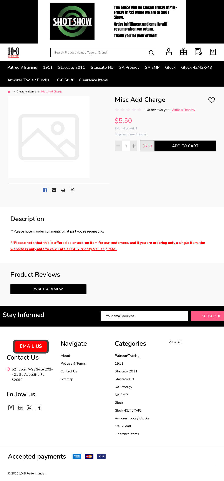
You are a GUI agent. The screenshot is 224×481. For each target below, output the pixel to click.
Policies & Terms (73, 363)
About (65, 355)
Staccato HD (103, 67)
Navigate (74, 343)
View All (175, 342)
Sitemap (67, 379)
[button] (31, 347)
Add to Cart (185, 146)
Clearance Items (94, 80)
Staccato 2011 (73, 67)
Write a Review (183, 109)
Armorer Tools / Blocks (29, 80)
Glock (173, 67)
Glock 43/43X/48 (199, 67)
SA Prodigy (131, 67)
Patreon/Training (23, 67)
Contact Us (69, 371)
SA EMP (155, 67)
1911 (48, 67)
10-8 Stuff (65, 80)
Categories (130, 343)
